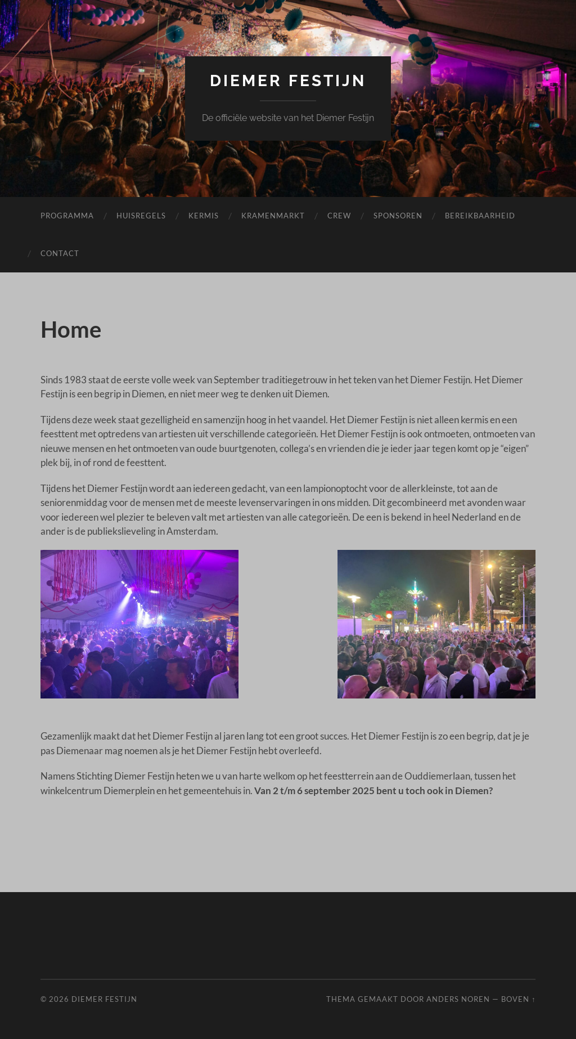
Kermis (203, 215)
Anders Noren (458, 999)
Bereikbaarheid (480, 215)
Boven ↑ (518, 999)
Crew (339, 215)
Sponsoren (398, 215)
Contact (59, 253)
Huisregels (141, 215)
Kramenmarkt (273, 215)
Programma (67, 215)
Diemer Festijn (288, 80)
